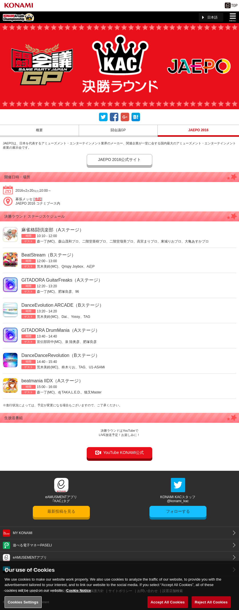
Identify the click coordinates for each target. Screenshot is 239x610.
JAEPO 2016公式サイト (119, 159)
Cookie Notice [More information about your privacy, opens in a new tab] (78, 593)
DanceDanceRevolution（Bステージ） (60, 355)
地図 (38, 199)
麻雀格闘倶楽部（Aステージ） (52, 229)
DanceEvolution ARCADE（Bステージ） (62, 305)
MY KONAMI (22, 533)
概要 (39, 130)
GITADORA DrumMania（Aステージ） (60, 330)
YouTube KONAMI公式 (123, 452)
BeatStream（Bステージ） (48, 255)
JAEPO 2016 (198, 130)
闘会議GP (118, 130)
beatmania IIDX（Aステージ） (52, 380)
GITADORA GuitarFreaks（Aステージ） (62, 280)
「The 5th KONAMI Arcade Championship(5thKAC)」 (18, 17)
